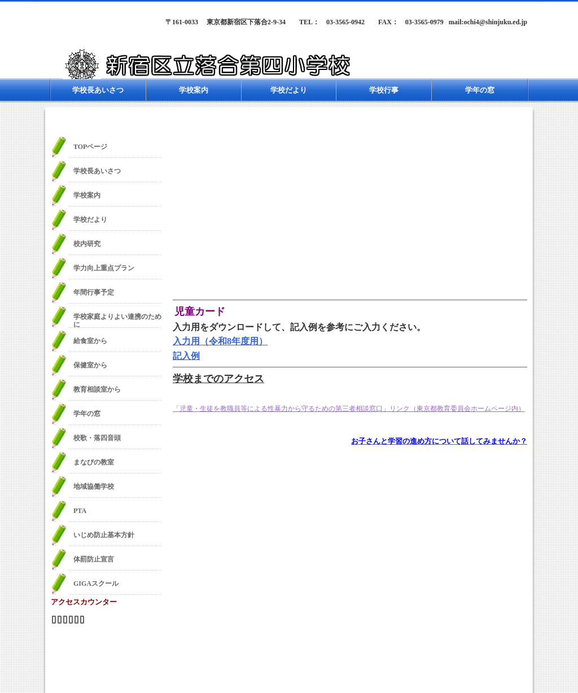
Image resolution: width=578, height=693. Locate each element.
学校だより (288, 90)
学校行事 (384, 90)
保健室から (90, 365)
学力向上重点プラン (103, 268)
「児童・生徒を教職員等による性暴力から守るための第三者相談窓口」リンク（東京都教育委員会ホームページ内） (349, 409)
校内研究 (86, 244)
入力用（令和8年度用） (220, 341)
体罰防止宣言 (93, 559)
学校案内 (193, 90)
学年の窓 (479, 90)
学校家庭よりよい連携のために (117, 320)
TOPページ (90, 147)
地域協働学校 (93, 486)
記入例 (186, 356)
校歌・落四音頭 (97, 438)
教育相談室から (97, 389)
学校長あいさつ (98, 90)
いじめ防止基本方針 (103, 535)
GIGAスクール (96, 583)
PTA (79, 511)
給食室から (90, 341)
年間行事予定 (93, 292)
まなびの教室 (93, 462)
